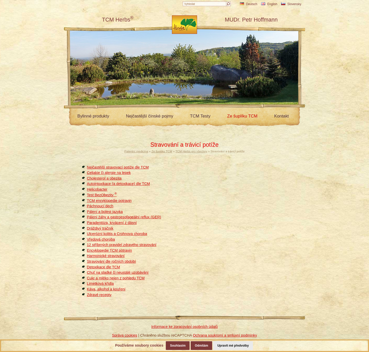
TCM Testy (200, 116)
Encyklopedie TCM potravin (109, 250)
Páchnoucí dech (100, 206)
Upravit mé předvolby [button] (233, 345)
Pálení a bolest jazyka (105, 212)
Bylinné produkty (93, 116)
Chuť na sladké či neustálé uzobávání (118, 272)
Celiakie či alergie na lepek (109, 173)
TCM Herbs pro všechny (191, 151)
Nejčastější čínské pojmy (149, 116)
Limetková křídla (100, 283)
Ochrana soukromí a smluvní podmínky (225, 335)
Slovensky (291, 4)
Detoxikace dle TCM (103, 267)
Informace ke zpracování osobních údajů (184, 327)
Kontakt (281, 116)
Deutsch (248, 4)
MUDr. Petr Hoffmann (251, 19)
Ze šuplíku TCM (242, 116)
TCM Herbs (118, 19)
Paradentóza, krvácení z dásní (112, 223)
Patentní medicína (136, 151)
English (269, 4)
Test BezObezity (102, 195)
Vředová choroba (101, 239)
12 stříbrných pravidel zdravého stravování (121, 245)
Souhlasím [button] (178, 345)
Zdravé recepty (99, 295)
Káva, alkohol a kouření (106, 289)
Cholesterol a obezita (104, 178)
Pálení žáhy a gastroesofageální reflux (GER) (124, 217)
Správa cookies (124, 335)
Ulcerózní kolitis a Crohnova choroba (117, 234)
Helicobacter (97, 189)
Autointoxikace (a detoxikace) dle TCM (118, 184)
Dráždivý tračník (100, 228)
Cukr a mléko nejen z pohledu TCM (116, 278)
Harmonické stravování (106, 256)
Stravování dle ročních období (111, 261)
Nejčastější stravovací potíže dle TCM (118, 167)
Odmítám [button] (201, 345)
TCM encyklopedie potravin (109, 201)
